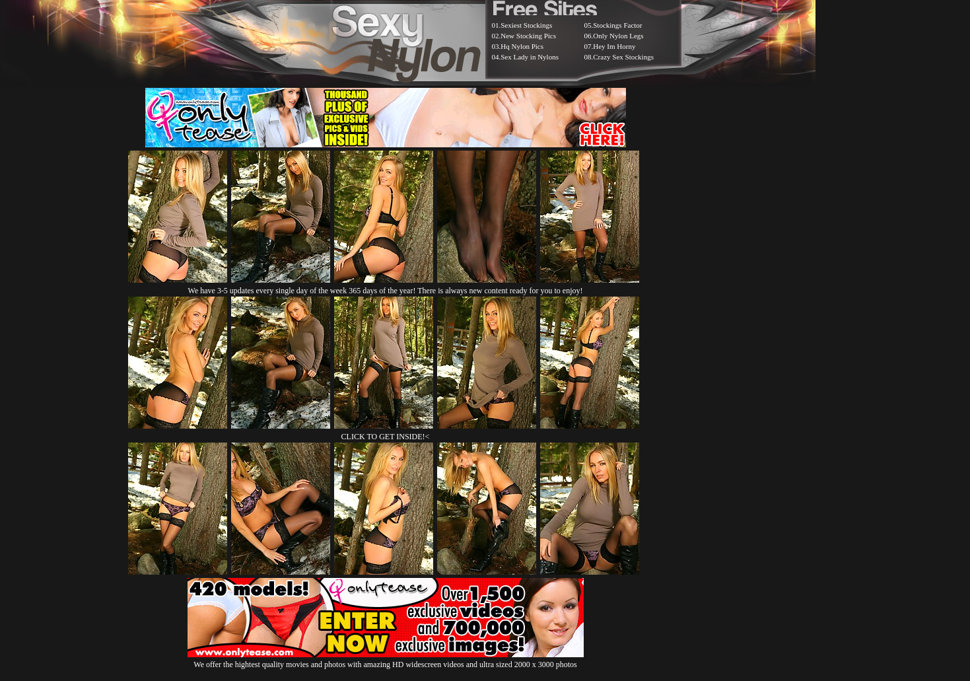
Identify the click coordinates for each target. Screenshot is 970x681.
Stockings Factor (617, 25)
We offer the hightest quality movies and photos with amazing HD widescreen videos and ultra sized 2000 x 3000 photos (386, 659)
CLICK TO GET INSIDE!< (385, 436)
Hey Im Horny (614, 46)
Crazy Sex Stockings (623, 57)
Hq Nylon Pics (522, 46)
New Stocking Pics (528, 36)
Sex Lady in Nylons (530, 57)
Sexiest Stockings (526, 25)
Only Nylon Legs (618, 36)
